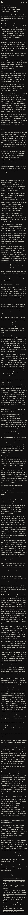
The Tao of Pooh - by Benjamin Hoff (12, 878)
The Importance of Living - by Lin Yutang (13, 903)
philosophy (8, 5)
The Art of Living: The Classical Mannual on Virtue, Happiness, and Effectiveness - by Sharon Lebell (14, 887)
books (22, 2)
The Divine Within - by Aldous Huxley (12, 912)
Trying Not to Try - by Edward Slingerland (14, 890)
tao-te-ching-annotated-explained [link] (9, 7)
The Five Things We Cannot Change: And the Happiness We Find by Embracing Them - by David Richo (14, 894)
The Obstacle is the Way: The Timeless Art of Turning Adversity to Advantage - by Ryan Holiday (15, 899)
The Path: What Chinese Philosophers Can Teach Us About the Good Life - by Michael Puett (14, 881)
